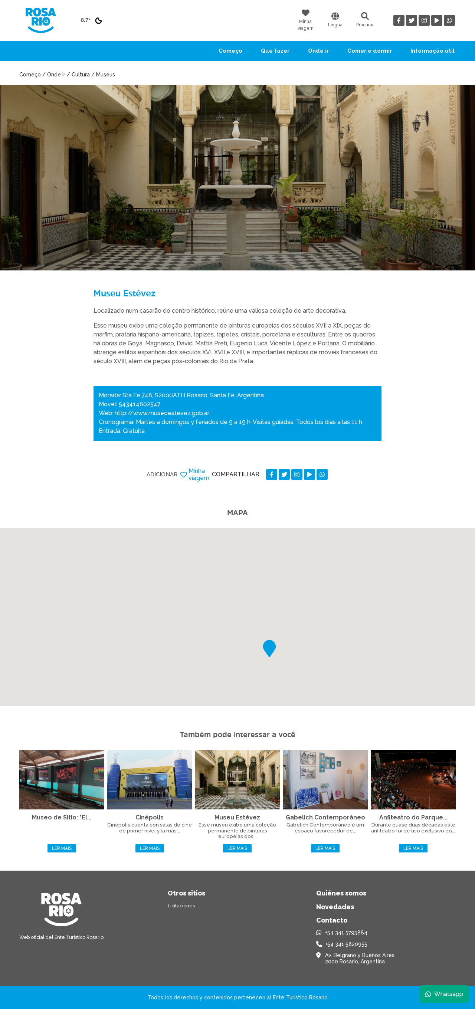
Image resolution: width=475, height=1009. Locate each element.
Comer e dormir (369, 50)
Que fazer (275, 50)
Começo (230, 50)
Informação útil (432, 50)
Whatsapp (444, 994)
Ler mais (62, 848)
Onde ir (318, 50)
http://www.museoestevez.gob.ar (162, 413)
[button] (269, 648)
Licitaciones (181, 905)
